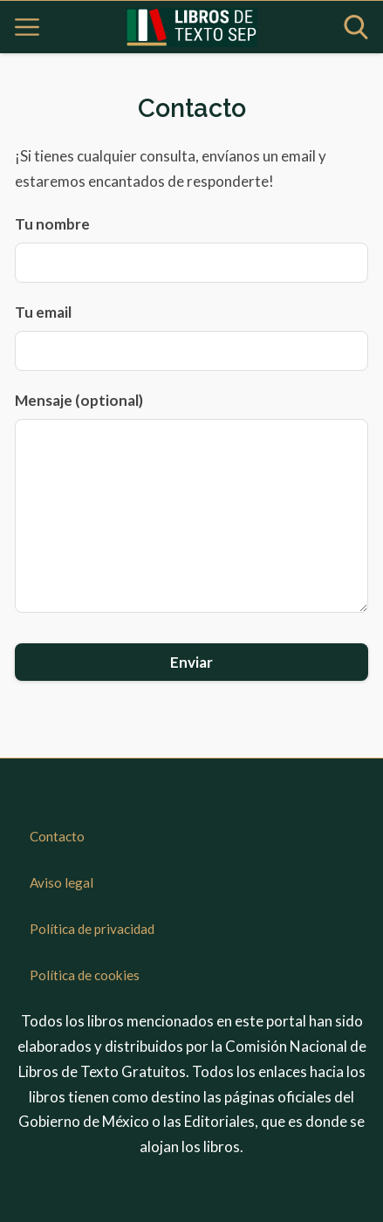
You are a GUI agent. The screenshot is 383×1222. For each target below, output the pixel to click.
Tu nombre (191, 249)
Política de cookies (85, 975)
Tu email (191, 337)
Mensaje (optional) (191, 502)
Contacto (57, 836)
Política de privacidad (92, 929)
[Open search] (356, 27)
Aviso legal (61, 882)
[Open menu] (27, 27)
